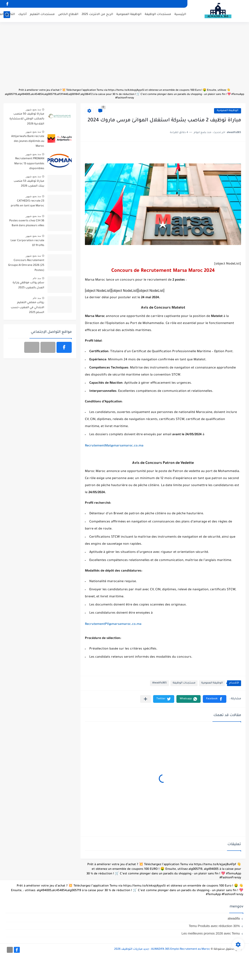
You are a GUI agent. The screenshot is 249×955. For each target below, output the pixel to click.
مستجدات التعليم (42, 14)
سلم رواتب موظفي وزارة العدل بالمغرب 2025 (28, 285)
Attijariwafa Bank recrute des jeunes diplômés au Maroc (27, 141)
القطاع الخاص (68, 14)
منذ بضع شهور (33, 109)
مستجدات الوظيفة (158, 14)
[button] (214, 699)
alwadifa (234, 918)
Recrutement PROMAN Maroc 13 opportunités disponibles (29, 163)
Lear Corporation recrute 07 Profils (27, 243)
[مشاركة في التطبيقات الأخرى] (145, 699)
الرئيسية (180, 14)
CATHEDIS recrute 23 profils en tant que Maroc (27, 203)
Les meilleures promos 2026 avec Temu (210, 933)
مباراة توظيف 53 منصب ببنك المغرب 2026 (29, 184)
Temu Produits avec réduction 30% (214, 926)
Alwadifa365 (159, 683)
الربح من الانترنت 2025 (97, 14)
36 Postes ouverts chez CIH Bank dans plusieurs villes (26, 223)
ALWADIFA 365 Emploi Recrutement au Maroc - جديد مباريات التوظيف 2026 (162, 949)
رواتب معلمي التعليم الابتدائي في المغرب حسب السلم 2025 (27, 307)
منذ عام (37, 278)
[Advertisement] (124, 57)
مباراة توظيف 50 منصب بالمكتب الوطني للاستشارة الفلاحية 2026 (26, 119)
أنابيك (22, 14)
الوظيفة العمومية (128, 14)
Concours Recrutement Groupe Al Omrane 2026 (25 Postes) (26, 265)
